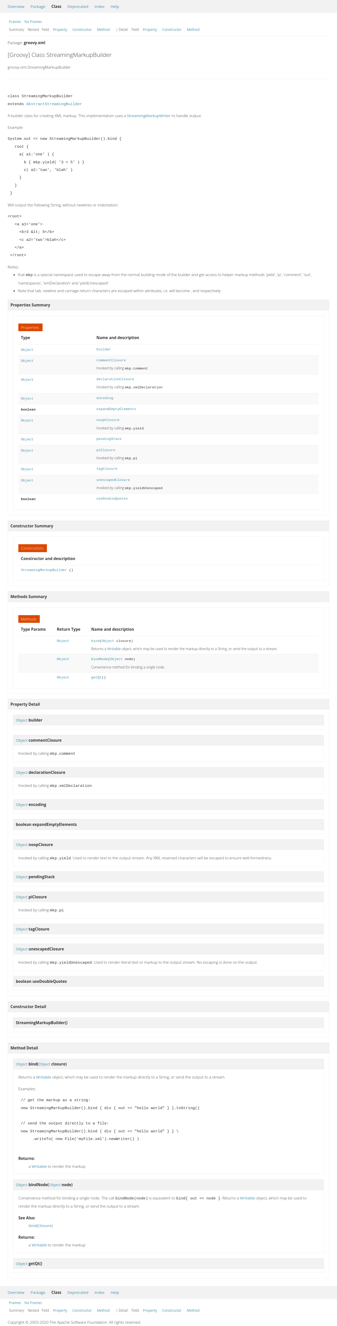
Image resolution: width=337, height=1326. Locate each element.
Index (100, 6)
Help (115, 6)
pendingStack (108, 435)
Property (60, 29)
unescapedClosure (113, 475)
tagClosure (106, 464)
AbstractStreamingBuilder (54, 104)
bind (95, 635)
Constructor (82, 29)
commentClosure (111, 359)
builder (103, 348)
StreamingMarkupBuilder (44, 564)
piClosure (105, 446)
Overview (16, 6)
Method (103, 29)
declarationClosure (115, 377)
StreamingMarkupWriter (149, 115)
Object (27, 348)
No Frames (33, 21)
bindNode (99, 653)
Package (38, 6)
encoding (104, 396)
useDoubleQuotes (112, 493)
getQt (96, 671)
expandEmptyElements (116, 406)
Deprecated (77, 6)
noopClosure (107, 417)
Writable (114, 642)
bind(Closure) (41, 1216)
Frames (15, 21)
